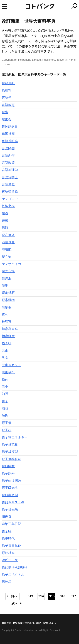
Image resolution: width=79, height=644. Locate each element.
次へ (14, 603)
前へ (14, 596)
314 (41, 596)
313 (30, 596)
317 (73, 596)
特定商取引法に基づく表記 (27, 623)
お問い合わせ (49, 623)
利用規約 (6, 623)
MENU (4, 7)
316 (62, 596)
